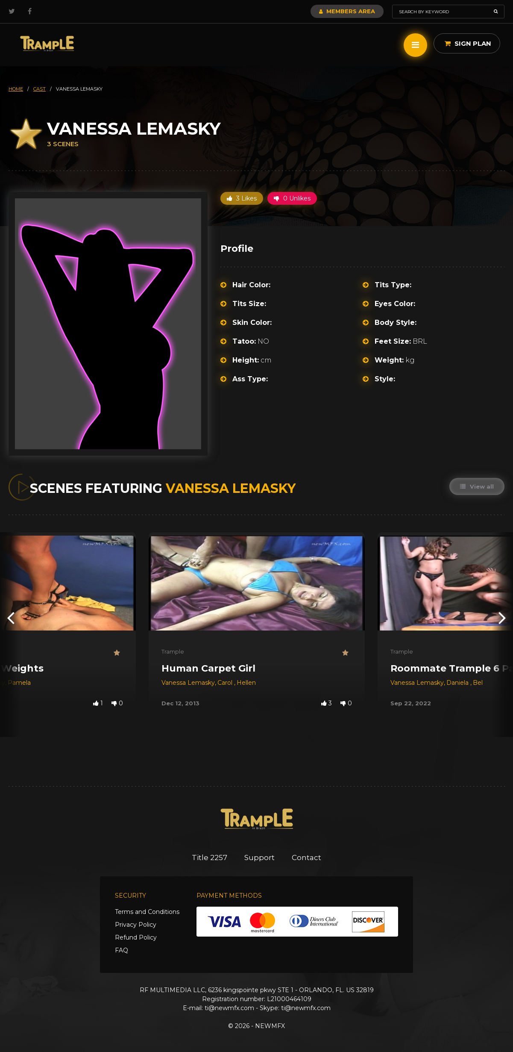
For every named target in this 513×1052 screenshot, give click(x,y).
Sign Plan (468, 43)
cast (39, 89)
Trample (172, 651)
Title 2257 (209, 857)
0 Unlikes (292, 198)
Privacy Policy (135, 924)
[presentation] (10, 617)
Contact (306, 857)
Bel (478, 683)
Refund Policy (136, 937)
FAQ (121, 950)
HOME (16, 89)
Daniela (458, 683)
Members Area (347, 11)
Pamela (19, 683)
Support (259, 857)
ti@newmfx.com (229, 1008)
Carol (225, 683)
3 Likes (242, 198)
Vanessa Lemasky (188, 683)
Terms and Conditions (147, 912)
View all (477, 486)
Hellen (246, 683)
